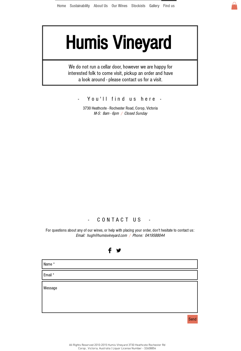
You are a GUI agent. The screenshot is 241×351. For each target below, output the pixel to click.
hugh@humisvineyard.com (107, 235)
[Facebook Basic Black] (110, 250)
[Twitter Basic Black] (118, 250)
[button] (234, 6)
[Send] (192, 319)
